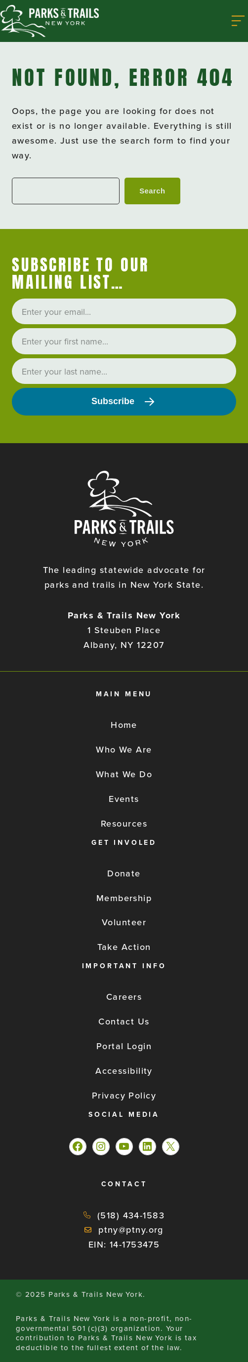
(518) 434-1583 (131, 1215)
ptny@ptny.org (131, 1229)
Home (124, 725)
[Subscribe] (124, 402)
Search (152, 191)
